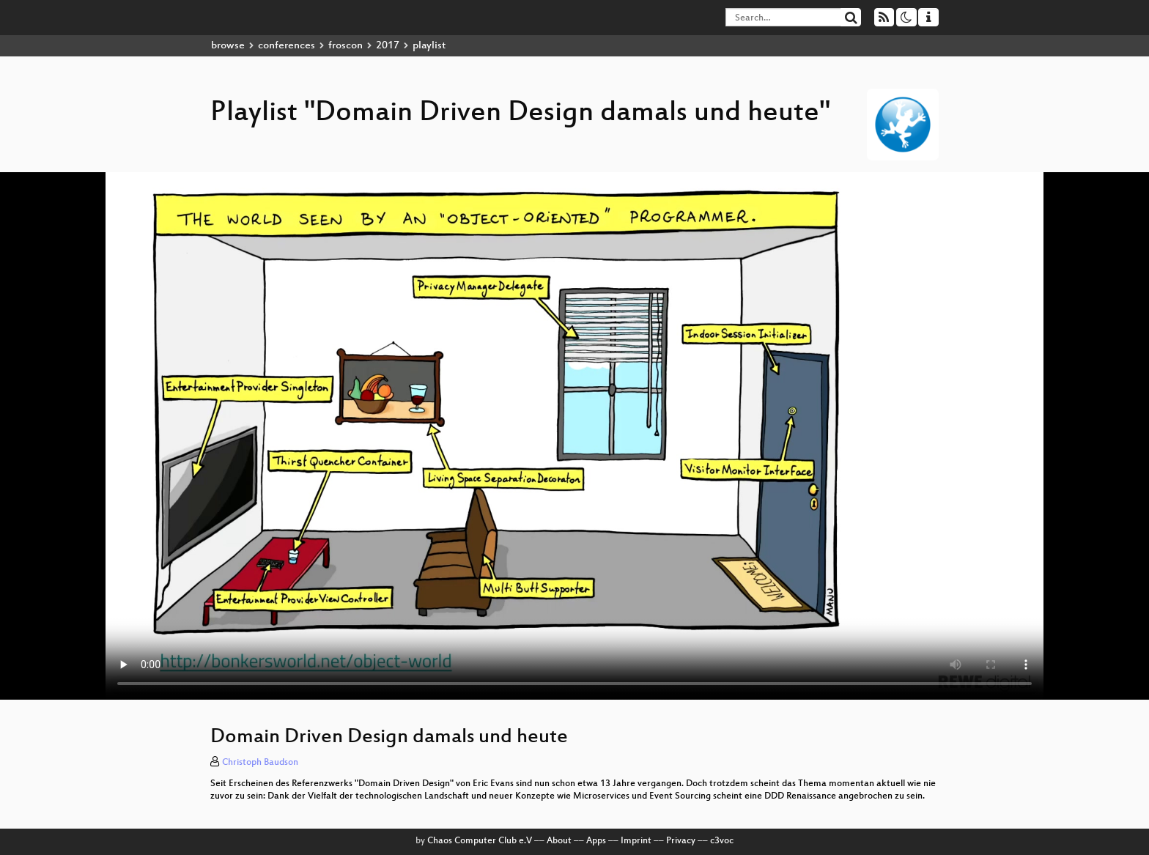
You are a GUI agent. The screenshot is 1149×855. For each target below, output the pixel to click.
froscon (345, 46)
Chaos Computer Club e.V (479, 841)
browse (228, 46)
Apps (596, 841)
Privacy (680, 841)
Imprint (636, 841)
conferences (286, 46)
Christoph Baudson (260, 763)
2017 (387, 46)
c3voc (722, 841)
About (559, 841)
